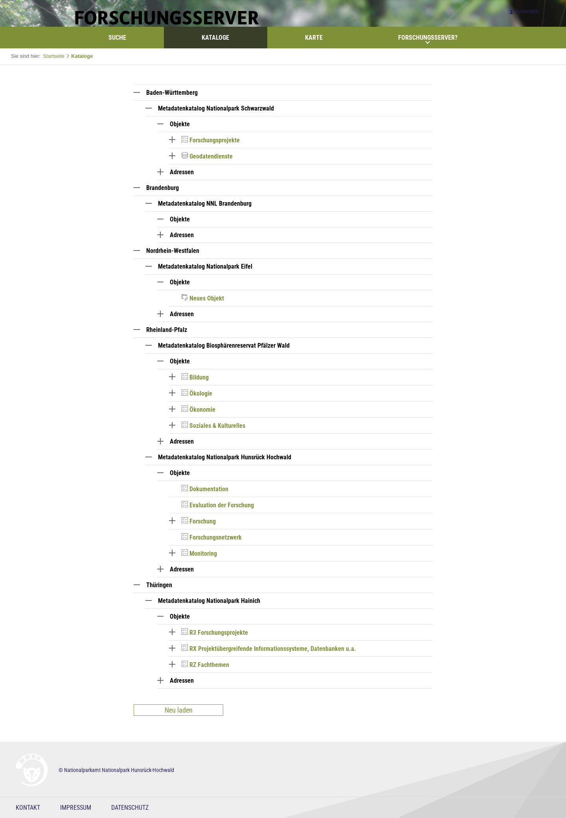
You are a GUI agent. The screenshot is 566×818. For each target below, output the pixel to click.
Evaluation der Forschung (221, 505)
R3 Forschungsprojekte (218, 632)
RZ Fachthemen (209, 665)
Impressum (75, 807)
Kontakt (28, 807)
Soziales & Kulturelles (217, 425)
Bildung (199, 377)
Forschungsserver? (428, 39)
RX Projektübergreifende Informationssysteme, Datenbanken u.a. (272, 648)
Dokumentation (208, 489)
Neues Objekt (206, 298)
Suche (117, 37)
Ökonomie (202, 409)
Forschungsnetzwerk (215, 537)
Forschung (202, 521)
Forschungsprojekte (214, 140)
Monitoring (203, 553)
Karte (314, 37)
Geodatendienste (211, 156)
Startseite (53, 56)
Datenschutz (130, 807)
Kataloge (215, 37)
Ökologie (200, 393)
